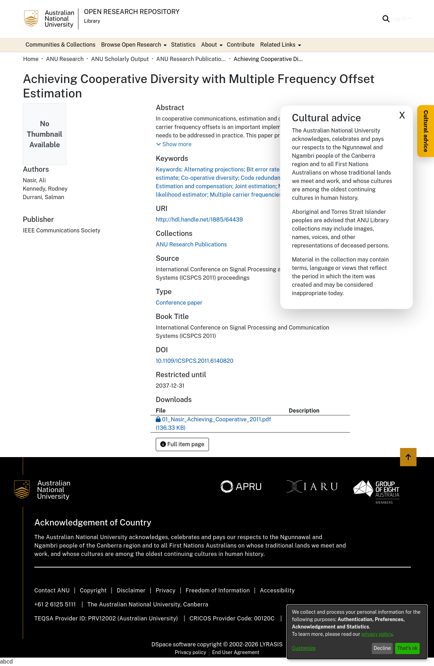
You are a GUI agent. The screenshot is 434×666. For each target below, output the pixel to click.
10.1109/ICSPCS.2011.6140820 (194, 361)
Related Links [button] (277, 44)
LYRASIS (271, 644)
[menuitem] (133, 45)
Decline (382, 648)
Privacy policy (190, 652)
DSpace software (174, 644)
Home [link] (30, 59)
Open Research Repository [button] (132, 11)
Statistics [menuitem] (183, 44)
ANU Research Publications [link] (191, 59)
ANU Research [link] (65, 59)
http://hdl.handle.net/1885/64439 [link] (199, 219)
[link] (191, 244)
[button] (386, 19)
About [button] (209, 44)
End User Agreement (235, 652)
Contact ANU (52, 590)
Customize (304, 648)
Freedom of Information (218, 590)
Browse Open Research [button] (131, 44)
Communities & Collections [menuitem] (61, 44)
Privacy (166, 590)
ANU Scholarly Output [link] (120, 59)
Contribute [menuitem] (240, 44)
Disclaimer (131, 590)
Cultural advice (425, 131)
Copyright (93, 590)
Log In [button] (399, 18)
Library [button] (92, 21)
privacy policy (377, 634)
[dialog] (357, 632)
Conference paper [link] (179, 302)
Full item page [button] (182, 444)
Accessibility (277, 590)
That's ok (407, 648)
